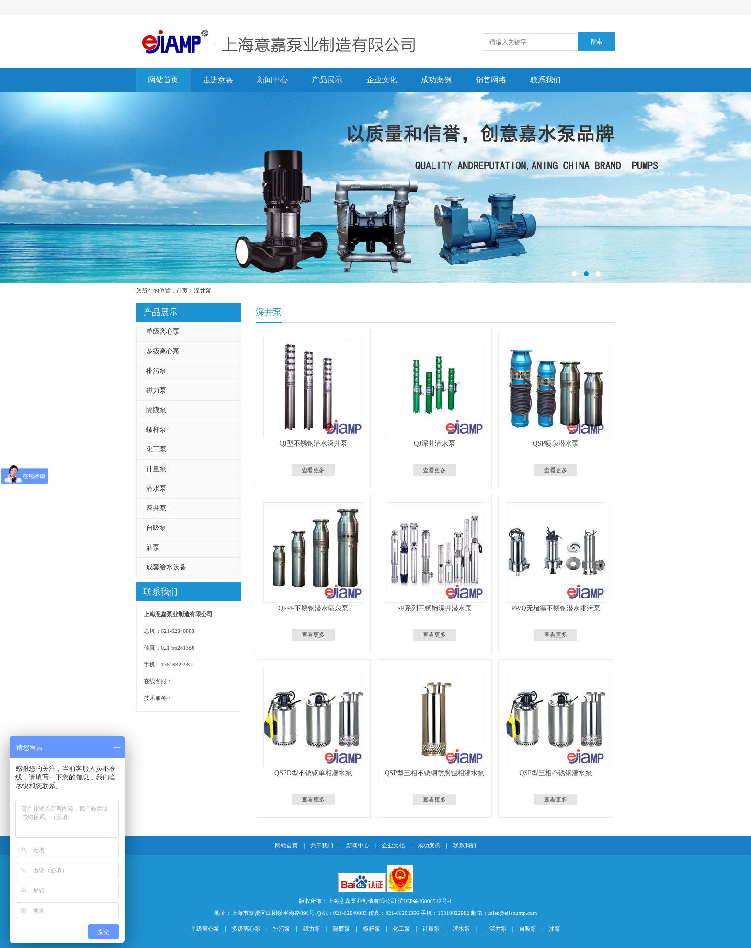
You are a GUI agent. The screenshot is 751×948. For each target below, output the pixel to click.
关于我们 (321, 845)
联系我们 (545, 80)
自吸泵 (156, 527)
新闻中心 (272, 80)
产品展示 (327, 80)
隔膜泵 (156, 410)
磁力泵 (156, 390)
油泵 (152, 547)
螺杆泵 (156, 429)
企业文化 (381, 80)
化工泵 (156, 449)
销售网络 (491, 80)
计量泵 (156, 469)
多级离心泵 (163, 351)
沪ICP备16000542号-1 (425, 901)
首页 (182, 290)
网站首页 (163, 80)
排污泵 (156, 370)
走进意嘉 (218, 80)
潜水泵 (156, 488)
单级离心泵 (163, 331)
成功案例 (436, 80)
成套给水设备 (166, 567)
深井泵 (202, 290)
